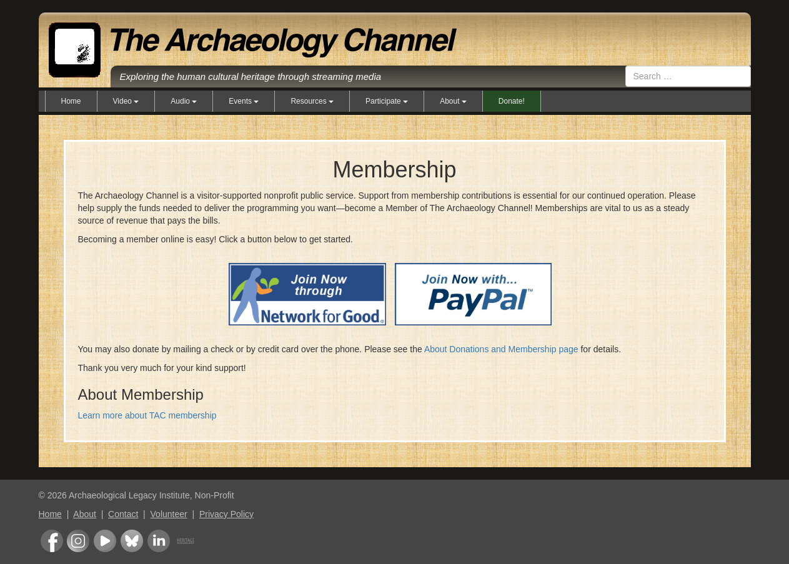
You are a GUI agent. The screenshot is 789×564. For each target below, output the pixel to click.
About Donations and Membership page (501, 349)
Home (71, 101)
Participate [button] (386, 101)
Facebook (52, 541)
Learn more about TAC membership (147, 415)
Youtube (105, 541)
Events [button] (244, 101)
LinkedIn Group (158, 541)
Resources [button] (312, 101)
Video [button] (126, 101)
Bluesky (132, 541)
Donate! (512, 101)
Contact (123, 514)
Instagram (78, 541)
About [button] (453, 101)
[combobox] (688, 76)
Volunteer (169, 514)
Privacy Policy (226, 514)
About (84, 514)
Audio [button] (184, 101)
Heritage (185, 541)
